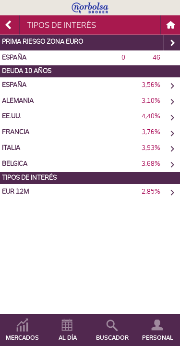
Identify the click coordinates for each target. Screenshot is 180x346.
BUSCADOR (112, 338)
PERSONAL (157, 338)
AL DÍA (68, 338)
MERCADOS (22, 338)
